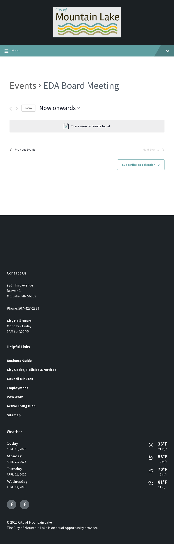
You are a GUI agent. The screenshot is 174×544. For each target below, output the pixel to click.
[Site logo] (87, 36)
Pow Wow (15, 397)
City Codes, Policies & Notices (31, 369)
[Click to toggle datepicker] (59, 108)
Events (23, 85)
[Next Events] (16, 108)
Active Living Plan (21, 406)
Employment (17, 387)
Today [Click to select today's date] (28, 108)
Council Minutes (20, 378)
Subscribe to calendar (138, 166)
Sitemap (14, 415)
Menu (87, 51)
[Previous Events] (11, 108)
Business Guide (19, 360)
